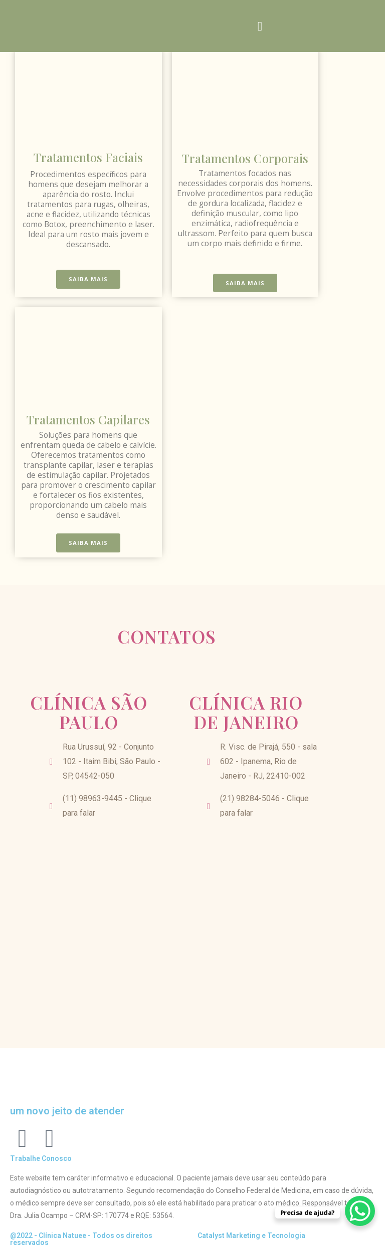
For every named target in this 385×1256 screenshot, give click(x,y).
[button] (260, 26)
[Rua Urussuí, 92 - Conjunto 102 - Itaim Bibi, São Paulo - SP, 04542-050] (89, 921)
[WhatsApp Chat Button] (360, 1211)
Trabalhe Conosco (41, 1158)
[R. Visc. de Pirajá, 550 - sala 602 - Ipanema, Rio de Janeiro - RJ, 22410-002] (246, 921)
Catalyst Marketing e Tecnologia (251, 1235)
